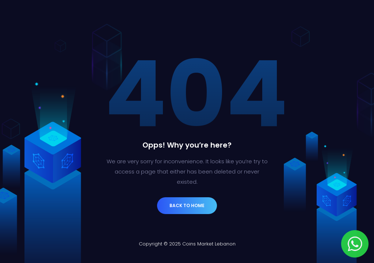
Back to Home (187, 205)
